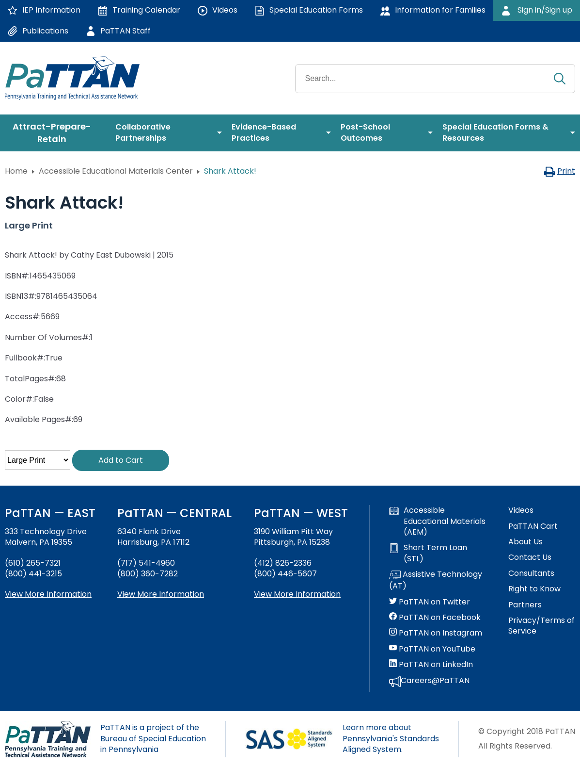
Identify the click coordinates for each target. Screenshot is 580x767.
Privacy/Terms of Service (541, 625)
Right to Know (534, 589)
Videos (520, 510)
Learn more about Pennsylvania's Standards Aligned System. (391, 738)
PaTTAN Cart (533, 526)
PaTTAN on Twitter (429, 602)
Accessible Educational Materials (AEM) (437, 521)
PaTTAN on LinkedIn (431, 664)
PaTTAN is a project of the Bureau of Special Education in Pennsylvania (153, 738)
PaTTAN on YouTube (432, 649)
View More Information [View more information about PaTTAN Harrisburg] (160, 594)
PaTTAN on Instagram (435, 633)
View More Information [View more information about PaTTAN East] (48, 594)
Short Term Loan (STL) (428, 553)
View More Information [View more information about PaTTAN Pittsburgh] (297, 594)
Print (559, 171)
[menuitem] (55, 132)
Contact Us (529, 557)
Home (16, 171)
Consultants (531, 573)
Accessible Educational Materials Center (116, 171)
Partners (525, 605)
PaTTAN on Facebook (435, 617)
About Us (525, 542)
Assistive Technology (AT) (435, 580)
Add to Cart (120, 460)
